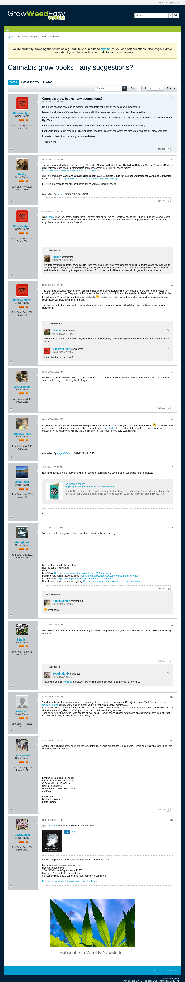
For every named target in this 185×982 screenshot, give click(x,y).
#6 (172, 419)
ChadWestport (22, 113)
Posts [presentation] (13, 82)
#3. (169, 256)
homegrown (22, 755)
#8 (172, 527)
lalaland (57, 330)
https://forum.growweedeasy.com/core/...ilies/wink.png (69, 881)
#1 (172, 98)
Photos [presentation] (47, 82)
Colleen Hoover (50, 705)
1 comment (54, 250)
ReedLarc (22, 711)
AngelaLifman (22, 433)
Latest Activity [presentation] (30, 82)
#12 (171, 820)
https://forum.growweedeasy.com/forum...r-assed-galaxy (111, 581)
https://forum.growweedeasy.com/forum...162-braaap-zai (82, 573)
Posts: (20, 128)
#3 (172, 211)
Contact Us (155, 970)
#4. (169, 330)
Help (141, 970)
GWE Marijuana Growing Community (41, 37)
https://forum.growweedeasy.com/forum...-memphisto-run (109, 575)
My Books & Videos (75, 484)
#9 (172, 625)
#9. (169, 673)
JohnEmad (22, 482)
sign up (106, 49)
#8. (169, 600)
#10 (171, 696)
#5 (172, 372)
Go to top (171, 970)
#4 (172, 285)
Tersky (22, 174)
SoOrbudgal (60, 673)
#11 (171, 740)
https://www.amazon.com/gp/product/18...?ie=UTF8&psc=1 (72, 170)
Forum (17, 37)
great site (109, 428)
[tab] (13, 82)
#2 (172, 159)
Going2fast (22, 542)
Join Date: (17, 125)
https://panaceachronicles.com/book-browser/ (90, 486)
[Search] (153, 15)
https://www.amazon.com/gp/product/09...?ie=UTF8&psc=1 (92, 178)
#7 (172, 467)
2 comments (55, 323)
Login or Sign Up (168, 2)
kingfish (22, 639)
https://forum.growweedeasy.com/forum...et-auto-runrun (86, 578)
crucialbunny (22, 386)
